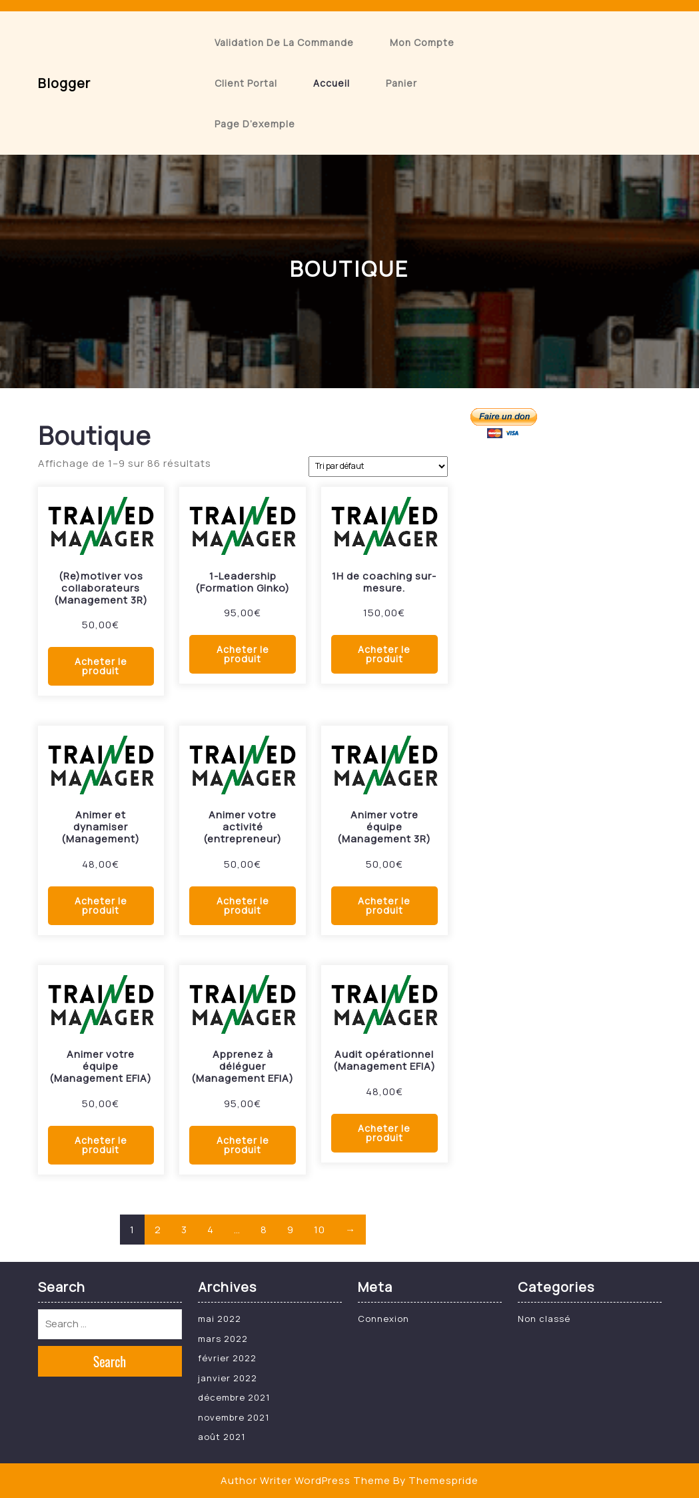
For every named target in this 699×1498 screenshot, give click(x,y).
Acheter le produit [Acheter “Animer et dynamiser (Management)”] (101, 905)
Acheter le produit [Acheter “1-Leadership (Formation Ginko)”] (243, 654)
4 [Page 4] (210, 1230)
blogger (64, 83)
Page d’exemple (255, 123)
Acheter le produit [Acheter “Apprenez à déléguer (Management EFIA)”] (243, 1145)
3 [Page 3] (184, 1230)
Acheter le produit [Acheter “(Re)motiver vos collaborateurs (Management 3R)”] (101, 666)
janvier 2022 (227, 1378)
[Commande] (378, 466)
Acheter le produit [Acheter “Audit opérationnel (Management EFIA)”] (384, 1133)
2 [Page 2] (158, 1230)
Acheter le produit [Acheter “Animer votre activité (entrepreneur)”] (243, 905)
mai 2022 (219, 1319)
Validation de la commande (284, 42)
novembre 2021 (233, 1417)
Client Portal (246, 83)
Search (110, 1361)
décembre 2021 (234, 1397)
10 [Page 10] (319, 1230)
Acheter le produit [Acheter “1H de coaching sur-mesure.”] (384, 654)
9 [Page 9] (290, 1230)
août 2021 (221, 1437)
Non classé (544, 1319)
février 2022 (227, 1358)
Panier (401, 83)
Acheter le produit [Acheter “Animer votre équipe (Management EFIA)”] (101, 1145)
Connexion (383, 1319)
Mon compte (422, 42)
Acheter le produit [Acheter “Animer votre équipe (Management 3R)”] (384, 905)
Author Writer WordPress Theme (305, 1480)
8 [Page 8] (264, 1230)
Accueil (331, 83)
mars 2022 (223, 1339)
